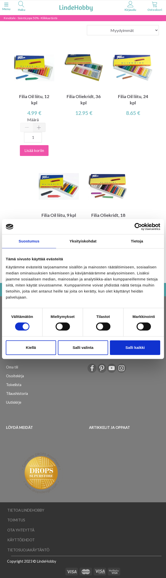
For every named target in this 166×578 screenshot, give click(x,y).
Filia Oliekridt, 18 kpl (108, 218)
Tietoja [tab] (137, 241)
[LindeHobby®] (76, 7)
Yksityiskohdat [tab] (82, 241)
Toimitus (16, 520)
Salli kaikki (135, 347)
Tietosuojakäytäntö (28, 550)
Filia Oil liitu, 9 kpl (59, 215)
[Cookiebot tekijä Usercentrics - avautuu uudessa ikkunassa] (138, 226)
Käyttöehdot (21, 540)
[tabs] (21, 7)
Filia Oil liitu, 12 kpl (34, 99)
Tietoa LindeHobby (25, 510)
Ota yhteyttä (20, 530)
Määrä (33, 119)
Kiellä (31, 347)
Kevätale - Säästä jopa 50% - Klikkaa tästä (30, 18)
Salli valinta (83, 347)
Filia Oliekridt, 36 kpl (84, 99)
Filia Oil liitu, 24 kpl (133, 99)
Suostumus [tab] (29, 241)
